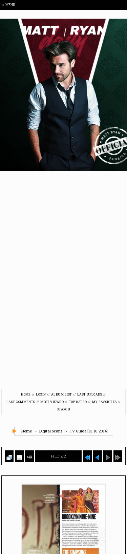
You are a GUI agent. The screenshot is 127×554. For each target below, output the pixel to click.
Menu (9, 5)
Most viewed (52, 402)
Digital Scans (50, 430)
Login (41, 394)
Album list (61, 394)
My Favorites (104, 402)
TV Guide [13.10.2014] (89, 430)
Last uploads (89, 394)
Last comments (20, 402)
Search (63, 409)
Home (26, 394)
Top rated (78, 402)
